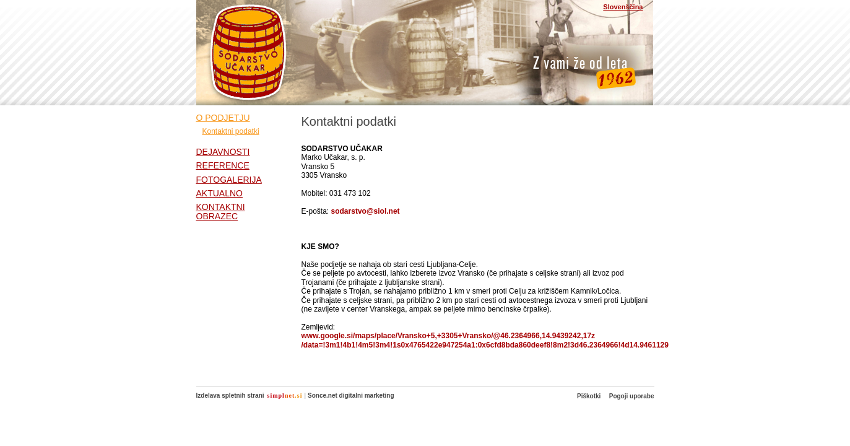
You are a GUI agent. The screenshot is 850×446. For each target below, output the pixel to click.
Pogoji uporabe (631, 396)
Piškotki (589, 396)
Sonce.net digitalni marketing (351, 395)
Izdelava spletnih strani (230, 395)
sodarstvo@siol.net (365, 211)
